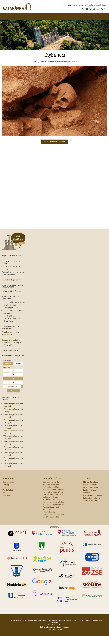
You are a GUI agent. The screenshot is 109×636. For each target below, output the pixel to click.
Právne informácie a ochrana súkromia (54, 627)
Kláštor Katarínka (90, 482)
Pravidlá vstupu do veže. (12, 280)
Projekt (7, 620)
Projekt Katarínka (90, 487)
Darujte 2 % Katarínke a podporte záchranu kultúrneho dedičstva (53, 497)
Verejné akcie (8, 490)
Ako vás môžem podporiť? (94, 495)
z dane (10, 350)
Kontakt (86, 493)
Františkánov (54, 623)
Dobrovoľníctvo (9, 482)
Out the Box (57, 629)
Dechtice (82, 620)
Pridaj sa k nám (89, 490)
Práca (5, 487)
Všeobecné (7, 495)
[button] (54, 16)
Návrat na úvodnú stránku (54, 141)
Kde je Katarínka (90, 485)
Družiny (6, 485)
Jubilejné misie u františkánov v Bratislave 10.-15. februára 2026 (53, 514)
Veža (4, 493)
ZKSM (33, 620)
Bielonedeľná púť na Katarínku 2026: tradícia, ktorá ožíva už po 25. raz (53, 489)
